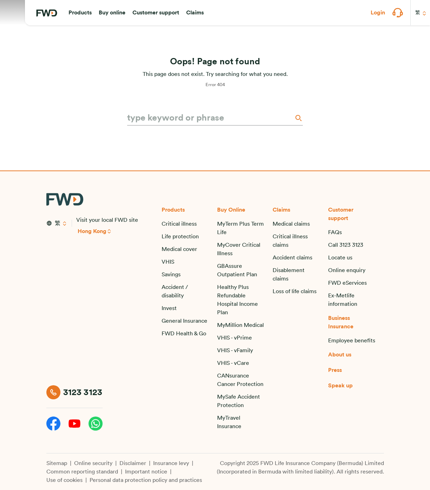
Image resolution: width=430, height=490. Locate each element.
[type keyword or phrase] (210, 118)
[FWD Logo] (46, 13)
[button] (80, 12)
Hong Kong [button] (92, 231)
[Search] (298, 118)
